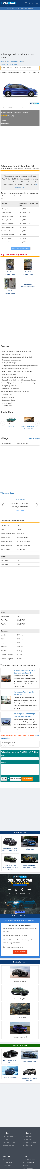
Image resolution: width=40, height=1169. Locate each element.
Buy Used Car (15, 8)
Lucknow (29, 1145)
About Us (25, 1163)
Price (3, 68)
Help (24, 1160)
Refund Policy (31, 1160)
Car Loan (5, 1139)
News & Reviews (25, 68)
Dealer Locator (7, 1166)
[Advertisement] (20, 31)
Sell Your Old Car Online (20, 916)
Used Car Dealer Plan (9, 1142)
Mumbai (25, 1136)
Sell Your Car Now (20, 952)
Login (31, 3)
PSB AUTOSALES (20, 499)
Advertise (25, 1166)
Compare (3, 120)
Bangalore (26, 1142)
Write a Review (5, 124)
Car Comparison (7, 1163)
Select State (26, 3)
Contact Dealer (20, 510)
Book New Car (7, 1160)
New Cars (30, 8)
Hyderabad (33, 1142)
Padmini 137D (11, 426)
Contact (31, 1163)
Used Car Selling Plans (9, 1136)
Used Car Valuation (8, 1145)
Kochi (30, 1139)
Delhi (24, 1145)
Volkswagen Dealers (7, 493)
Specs (16, 68)
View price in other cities (20, 248)
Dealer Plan (24, 8)
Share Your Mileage (33, 438)
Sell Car (9, 8)
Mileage (9, 68)
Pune (30, 1136)
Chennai (25, 1139)
